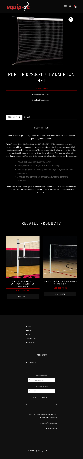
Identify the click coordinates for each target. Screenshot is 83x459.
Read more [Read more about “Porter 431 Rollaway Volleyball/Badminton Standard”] (23, 296)
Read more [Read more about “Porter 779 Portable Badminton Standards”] (60, 294)
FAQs (28, 334)
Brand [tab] (27, 117)
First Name (41, 375)
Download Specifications (41, 100)
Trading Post (31, 338)
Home (28, 326)
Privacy (29, 330)
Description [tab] (14, 117)
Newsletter (30, 342)
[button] (71, 19)
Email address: (41, 386)
